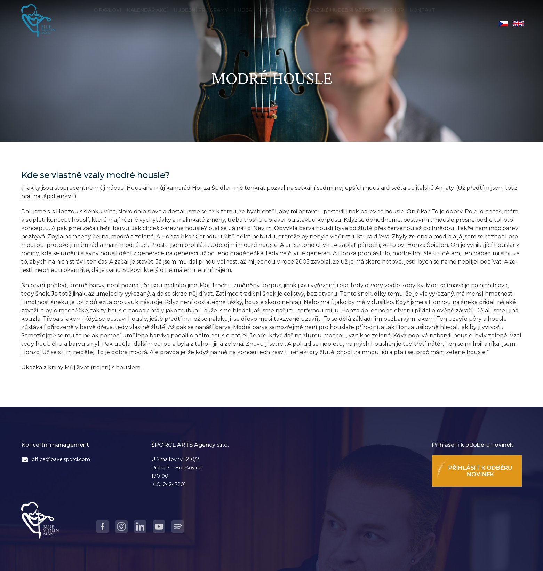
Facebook (102, 526)
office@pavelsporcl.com (61, 459)
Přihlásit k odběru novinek (480, 471)
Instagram (121, 526)
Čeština (503, 23)
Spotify (177, 526)
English (518, 23)
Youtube (159, 526)
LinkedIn (140, 526)
